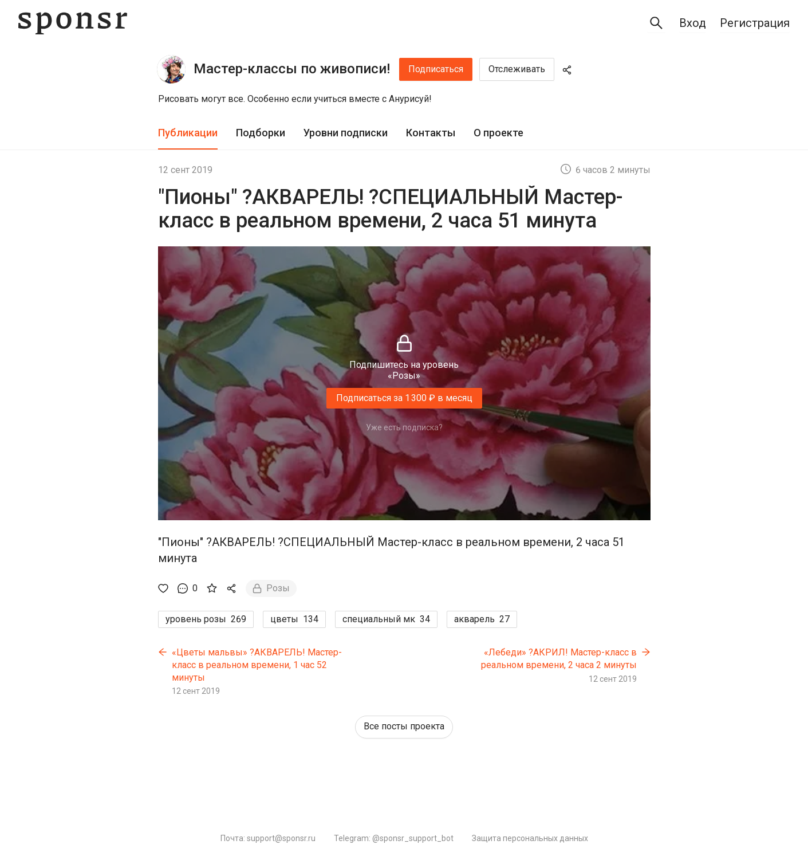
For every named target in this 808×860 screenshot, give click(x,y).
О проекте (498, 133)
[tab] (188, 133)
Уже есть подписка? (404, 427)
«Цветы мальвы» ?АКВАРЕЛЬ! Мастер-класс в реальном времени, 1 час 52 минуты (257, 664)
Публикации (188, 133)
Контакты (430, 133)
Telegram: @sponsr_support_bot (394, 838)
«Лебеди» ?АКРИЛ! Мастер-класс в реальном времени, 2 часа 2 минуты (559, 658)
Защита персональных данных (530, 838)
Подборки (260, 133)
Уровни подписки (346, 133)
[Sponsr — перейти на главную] (72, 23)
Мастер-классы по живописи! (292, 69)
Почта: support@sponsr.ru (268, 838)
